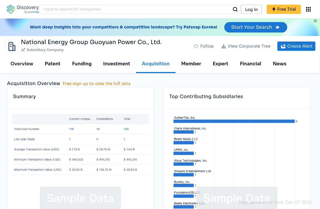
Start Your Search (255, 27)
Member (191, 64)
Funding (81, 64)
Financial (250, 64)
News (279, 64)
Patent (53, 64)
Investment (116, 64)
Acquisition (156, 64)
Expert (220, 64)
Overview (21, 64)
